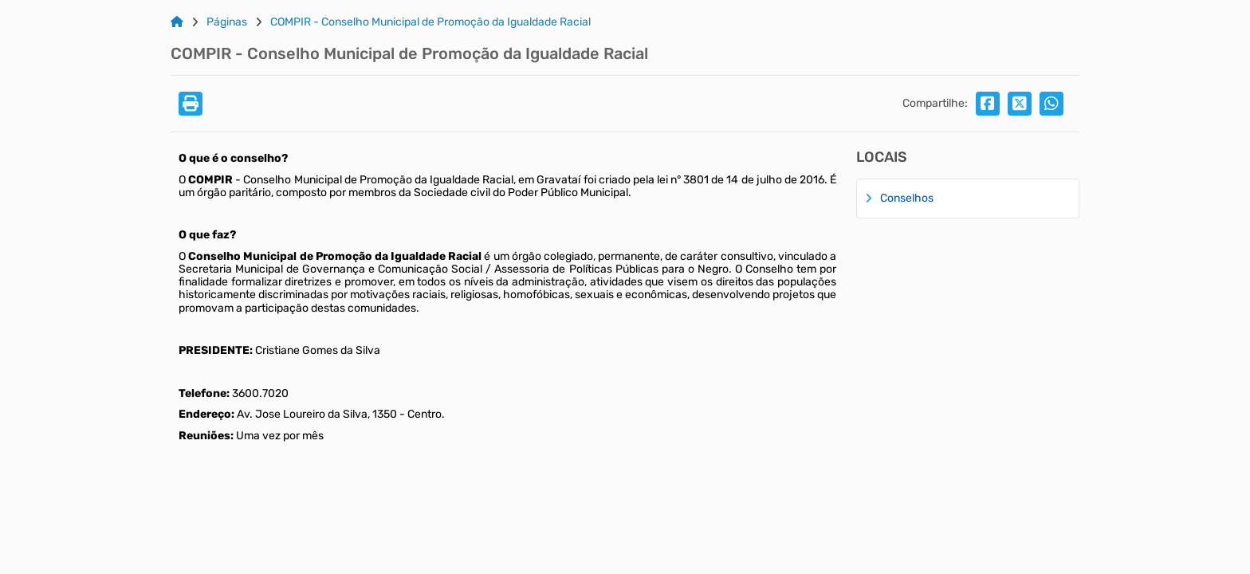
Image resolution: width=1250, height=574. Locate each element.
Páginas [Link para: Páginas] (226, 22)
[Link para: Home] (177, 22)
